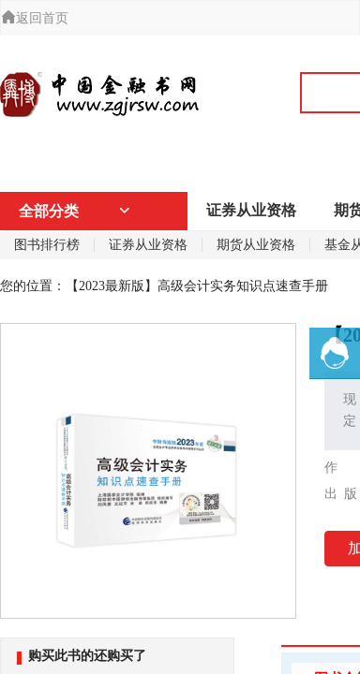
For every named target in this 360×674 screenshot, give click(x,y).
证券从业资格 (251, 210)
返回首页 (34, 18)
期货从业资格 (256, 245)
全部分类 (75, 211)
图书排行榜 (47, 245)
